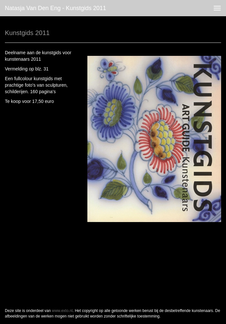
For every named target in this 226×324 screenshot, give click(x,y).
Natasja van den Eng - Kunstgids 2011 (55, 8)
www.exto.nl (62, 310)
